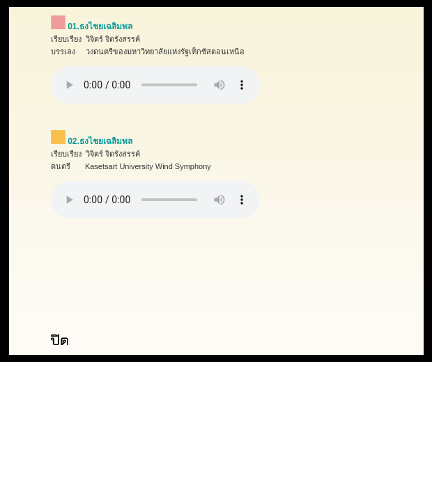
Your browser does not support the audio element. (155, 85)
